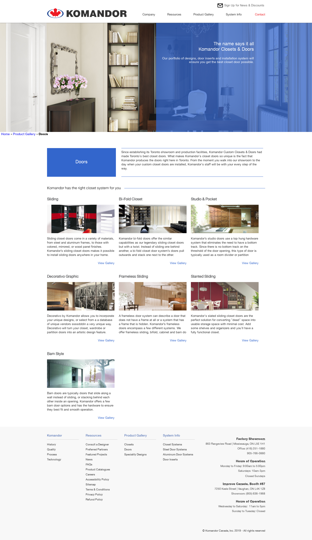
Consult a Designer (97, 444)
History (51, 444)
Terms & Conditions (98, 489)
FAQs (89, 464)
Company (150, 15)
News (89, 459)
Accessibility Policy (97, 479)
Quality (51, 449)
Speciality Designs (135, 454)
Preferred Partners (97, 449)
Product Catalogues (98, 469)
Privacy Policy (94, 494)
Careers (90, 474)
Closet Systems (172, 444)
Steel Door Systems (175, 449)
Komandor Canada (216, 530)
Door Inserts (170, 459)
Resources (175, 15)
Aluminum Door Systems (178, 454)
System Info (235, 15)
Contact (260, 14)
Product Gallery (205, 15)
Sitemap (91, 484)
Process (52, 454)
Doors (128, 449)
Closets (129, 444)
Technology (54, 459)
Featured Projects (96, 454)
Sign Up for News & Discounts (244, 5)
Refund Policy (94, 499)
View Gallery (106, 263)
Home (5, 134)
